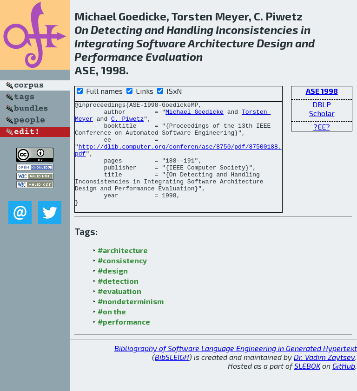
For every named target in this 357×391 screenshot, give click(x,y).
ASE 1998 (322, 90)
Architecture (221, 43)
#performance (124, 342)
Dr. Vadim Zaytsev (324, 377)
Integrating (104, 43)
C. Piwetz (127, 122)
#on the (112, 332)
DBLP (321, 104)
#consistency (122, 281)
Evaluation (174, 56)
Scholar (322, 113)
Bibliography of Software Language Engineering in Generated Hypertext (235, 369)
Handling (189, 29)
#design (113, 291)
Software (161, 43)
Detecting (116, 29)
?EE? (321, 126)
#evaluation (119, 311)
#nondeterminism (131, 322)
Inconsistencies (257, 29)
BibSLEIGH (172, 377)
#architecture (123, 271)
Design (275, 43)
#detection (118, 301)
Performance (108, 56)
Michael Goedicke (194, 114)
